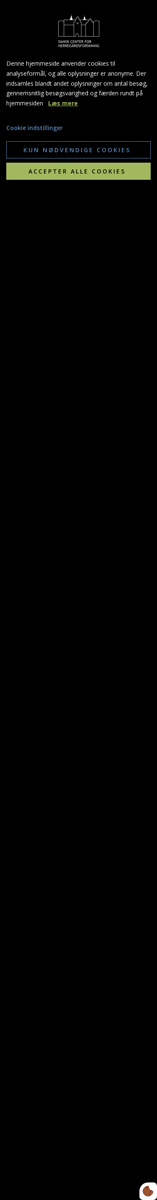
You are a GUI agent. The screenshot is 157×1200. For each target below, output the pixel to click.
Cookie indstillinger (34, 128)
